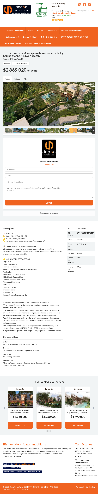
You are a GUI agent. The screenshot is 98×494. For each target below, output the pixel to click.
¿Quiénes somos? (12, 37)
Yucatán (20, 59)
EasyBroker (90, 487)
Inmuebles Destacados (14, 31)
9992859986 (40, 19)
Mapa (26, 79)
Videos (17, 79)
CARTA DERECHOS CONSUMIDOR (74, 37)
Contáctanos (52, 31)
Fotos (7, 79)
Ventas (30, 31)
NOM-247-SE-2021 (49, 37)
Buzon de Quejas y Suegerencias (38, 43)
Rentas (40, 31)
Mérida (13, 59)
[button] (3, 408)
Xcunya (6, 59)
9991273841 (50, 164)
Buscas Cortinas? (30, 37)
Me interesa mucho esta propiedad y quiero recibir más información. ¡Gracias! (49, 192)
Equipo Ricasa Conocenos (71, 31)
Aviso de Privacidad (13, 43)
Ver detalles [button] (20, 425)
